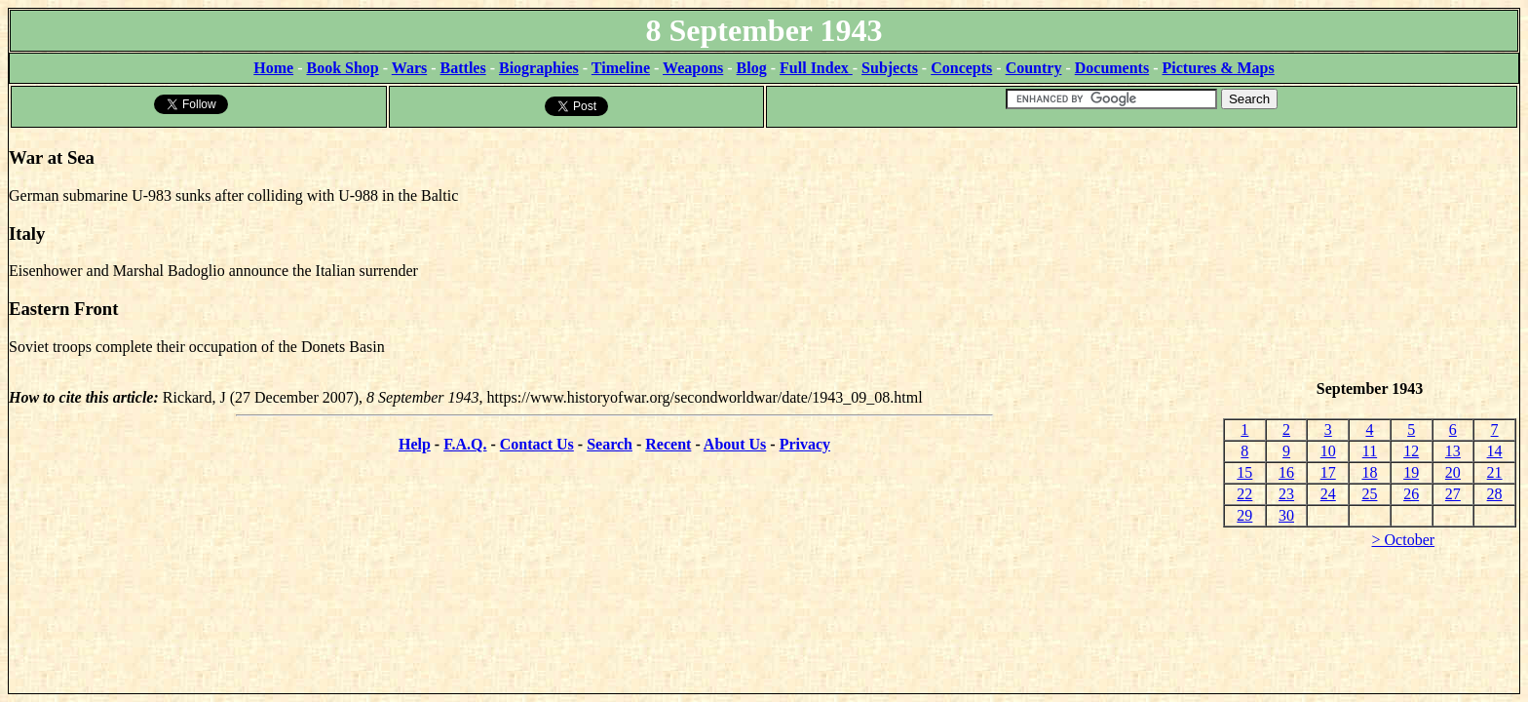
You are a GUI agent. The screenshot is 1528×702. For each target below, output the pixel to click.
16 (1286, 472)
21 (1495, 472)
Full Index (816, 67)
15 (1244, 472)
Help (415, 444)
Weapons (693, 67)
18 (1369, 472)
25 (1369, 494)
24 (1328, 494)
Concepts (961, 67)
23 (1286, 494)
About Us (735, 444)
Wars (409, 67)
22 (1244, 494)
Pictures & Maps (1219, 67)
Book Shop (342, 67)
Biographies (539, 67)
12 (1411, 451)
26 (1411, 494)
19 (1411, 472)
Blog (752, 67)
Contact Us (537, 444)
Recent (668, 444)
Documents (1112, 67)
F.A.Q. (464, 444)
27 (1453, 494)
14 (1495, 451)
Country (1034, 67)
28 (1495, 494)
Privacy (805, 444)
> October (1403, 539)
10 (1328, 451)
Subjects (889, 67)
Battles (463, 67)
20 (1453, 472)
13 (1453, 451)
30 (1286, 515)
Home (273, 67)
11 (1369, 451)
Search (609, 444)
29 (1244, 515)
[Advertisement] (1369, 254)
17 (1328, 472)
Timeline (621, 67)
